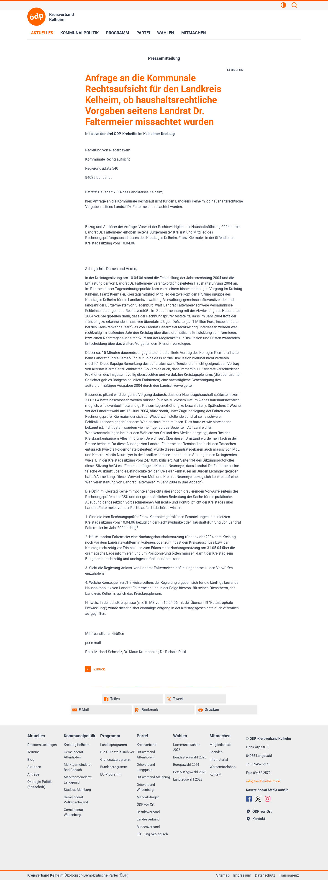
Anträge (33, 774)
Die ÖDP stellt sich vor (117, 752)
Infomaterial (219, 760)
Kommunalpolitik (79, 32)
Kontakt (215, 774)
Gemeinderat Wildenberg (73, 812)
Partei (143, 32)
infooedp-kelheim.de (263, 781)
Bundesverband (148, 827)
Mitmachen (193, 32)
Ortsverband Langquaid (146, 767)
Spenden (216, 752)
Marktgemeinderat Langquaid (78, 779)
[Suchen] (294, 5)
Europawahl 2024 (186, 765)
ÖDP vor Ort (145, 804)
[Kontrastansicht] (283, 5)
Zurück (99, 669)
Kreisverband (146, 745)
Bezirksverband (148, 812)
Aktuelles (42, 32)
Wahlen (165, 32)
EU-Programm (110, 774)
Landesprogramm (113, 745)
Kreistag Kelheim (77, 745)
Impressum (242, 875)
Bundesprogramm (113, 767)
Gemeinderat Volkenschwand (76, 800)
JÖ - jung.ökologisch (152, 834)
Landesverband (148, 819)
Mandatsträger (148, 797)
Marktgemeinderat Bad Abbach (78, 767)
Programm (117, 32)
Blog (30, 760)
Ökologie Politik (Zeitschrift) (39, 784)
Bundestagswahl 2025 (189, 757)
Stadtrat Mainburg (77, 790)
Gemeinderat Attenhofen (73, 754)
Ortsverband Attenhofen (146, 754)
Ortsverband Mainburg (153, 777)
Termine (33, 752)
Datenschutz (265, 875)
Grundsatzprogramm (115, 760)
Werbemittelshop (223, 767)
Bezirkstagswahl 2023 (189, 772)
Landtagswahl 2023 (187, 779)
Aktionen (34, 767)
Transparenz (289, 875)
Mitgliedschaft (220, 745)
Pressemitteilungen (42, 745)
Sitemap (223, 875)
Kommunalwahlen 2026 (186, 747)
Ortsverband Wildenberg (146, 787)
